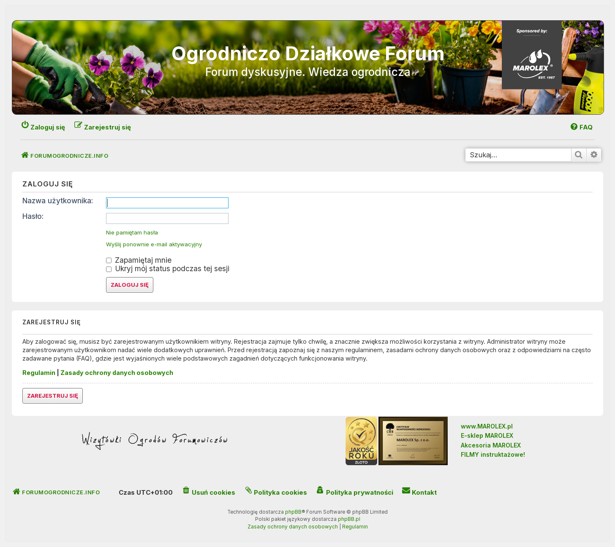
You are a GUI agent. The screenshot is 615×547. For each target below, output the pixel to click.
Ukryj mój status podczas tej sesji (167, 268)
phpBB (293, 512)
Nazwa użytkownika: (57, 200)
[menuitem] (581, 127)
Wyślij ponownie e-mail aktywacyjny (154, 244)
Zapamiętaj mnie (138, 260)
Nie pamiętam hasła (132, 232)
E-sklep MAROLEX (487, 435)
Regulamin (38, 372)
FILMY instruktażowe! (493, 454)
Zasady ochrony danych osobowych (116, 372)
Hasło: (33, 216)
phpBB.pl (349, 519)
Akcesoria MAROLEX (491, 445)
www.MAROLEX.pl (487, 426)
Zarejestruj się (52, 395)
